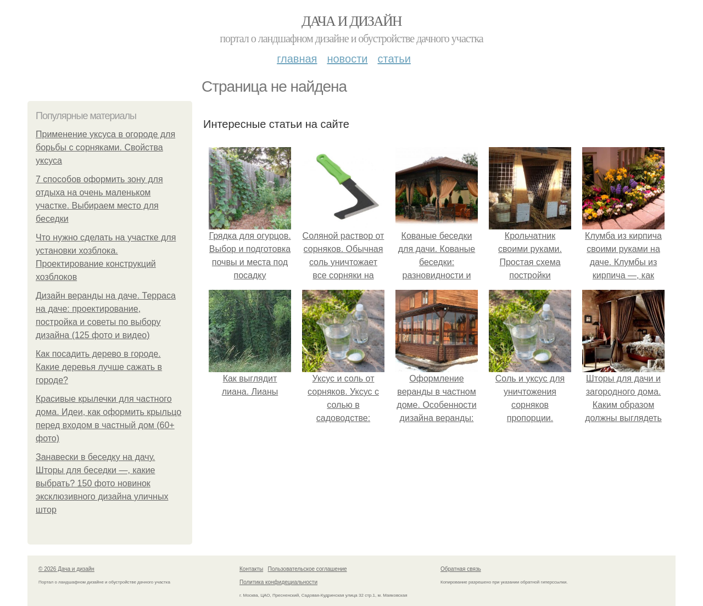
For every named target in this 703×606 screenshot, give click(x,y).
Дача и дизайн (351, 21)
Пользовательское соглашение (307, 569)
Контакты (251, 569)
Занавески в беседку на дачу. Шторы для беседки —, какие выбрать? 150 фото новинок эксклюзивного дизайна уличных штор (102, 483)
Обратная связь (460, 569)
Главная (297, 59)
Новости (347, 59)
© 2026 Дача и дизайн (66, 569)
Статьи (393, 59)
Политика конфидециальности (278, 582)
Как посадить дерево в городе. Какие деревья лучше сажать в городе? (99, 367)
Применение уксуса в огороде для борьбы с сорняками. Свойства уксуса (105, 147)
